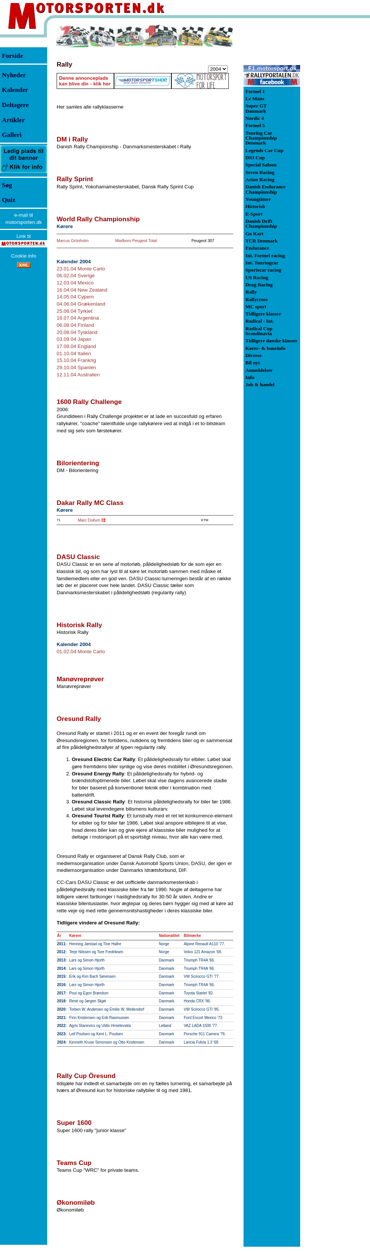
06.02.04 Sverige (76, 275)
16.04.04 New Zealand (82, 290)
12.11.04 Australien (78, 374)
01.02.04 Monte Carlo (81, 651)
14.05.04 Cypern (75, 297)
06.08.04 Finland (75, 325)
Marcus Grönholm (73, 240)
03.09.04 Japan (74, 339)
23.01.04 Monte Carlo (81, 269)
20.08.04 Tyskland (77, 332)
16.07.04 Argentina (78, 318)
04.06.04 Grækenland (81, 304)
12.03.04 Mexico (75, 283)
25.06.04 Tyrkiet (74, 311)
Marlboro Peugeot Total (136, 240)
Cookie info (23, 256)
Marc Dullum (89, 520)
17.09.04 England (76, 346)
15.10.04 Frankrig (76, 360)
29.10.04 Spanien (76, 367)
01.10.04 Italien (74, 353)
